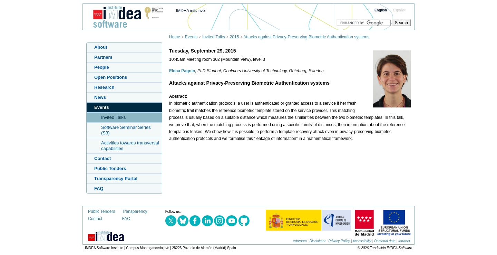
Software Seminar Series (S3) (126, 130)
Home (174, 37)
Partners (103, 57)
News (100, 97)
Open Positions (110, 77)
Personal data (385, 241)
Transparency (134, 211)
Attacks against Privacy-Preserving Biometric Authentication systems (306, 37)
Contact (102, 158)
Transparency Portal (115, 178)
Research (104, 87)
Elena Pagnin (182, 70)
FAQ (99, 188)
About (100, 47)
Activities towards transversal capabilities (130, 145)
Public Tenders (110, 168)
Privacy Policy (339, 241)
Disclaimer (318, 241)
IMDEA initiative (190, 10)
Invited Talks (213, 37)
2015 (234, 37)
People (101, 67)
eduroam (299, 241)
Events (191, 37)
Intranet (404, 241)
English (380, 10)
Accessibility (362, 241)
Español (399, 10)
